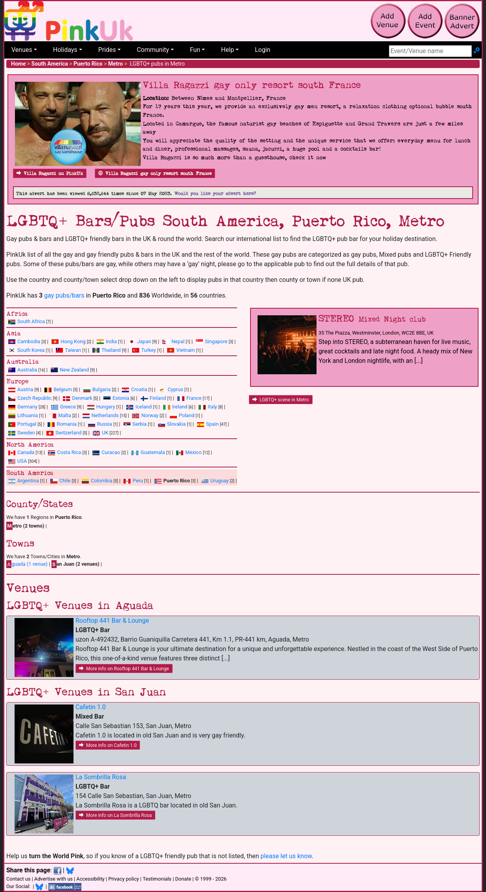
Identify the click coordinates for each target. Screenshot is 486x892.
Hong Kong (73, 341)
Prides (107, 49)
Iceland (143, 407)
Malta (64, 415)
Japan (144, 341)
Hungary (105, 407)
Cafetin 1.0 (90, 707)
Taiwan (73, 350)
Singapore (216, 341)
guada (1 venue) (27, 564)
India (111, 341)
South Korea (30, 350)
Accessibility (90, 879)
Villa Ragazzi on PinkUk (50, 173)
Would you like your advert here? (215, 193)
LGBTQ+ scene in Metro (280, 400)
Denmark (82, 398)
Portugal (26, 424)
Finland (158, 398)
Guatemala (152, 452)
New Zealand (74, 370)
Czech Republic (34, 398)
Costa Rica (69, 452)
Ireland (180, 407)
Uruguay (219, 481)
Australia (27, 370)
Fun (195, 49)
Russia (104, 424)
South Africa (31, 321)
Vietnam (185, 350)
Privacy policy (123, 879)
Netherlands (105, 415)
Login (262, 49)
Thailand (111, 350)
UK (105, 433)
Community (153, 49)
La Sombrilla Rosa (100, 777)
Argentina (28, 481)
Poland (187, 415)
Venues (21, 49)
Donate (183, 879)
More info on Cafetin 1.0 (107, 745)
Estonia (120, 398)
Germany (27, 407)
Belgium (62, 389)
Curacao (110, 452)
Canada (26, 452)
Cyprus (175, 389)
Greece (68, 407)
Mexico (193, 452)
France (194, 398)
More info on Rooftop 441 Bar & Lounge (124, 668)
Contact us (18, 879)
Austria (25, 389)
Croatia (139, 389)
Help (227, 49)
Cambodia (28, 341)
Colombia (101, 481)
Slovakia (176, 424)
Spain (212, 424)
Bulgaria (101, 389)
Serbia (140, 424)
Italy (212, 407)
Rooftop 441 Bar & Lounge (112, 620)
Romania (67, 424)
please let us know (286, 856)
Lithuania (27, 415)
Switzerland (68, 433)
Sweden (26, 433)
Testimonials (157, 879)
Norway (149, 415)
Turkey (148, 350)
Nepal (177, 341)
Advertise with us (53, 879)
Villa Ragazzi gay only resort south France (155, 173)
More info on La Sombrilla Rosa (115, 815)
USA (22, 461)
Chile (64, 481)
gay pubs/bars (64, 295)
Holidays (65, 49)
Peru (138, 481)
